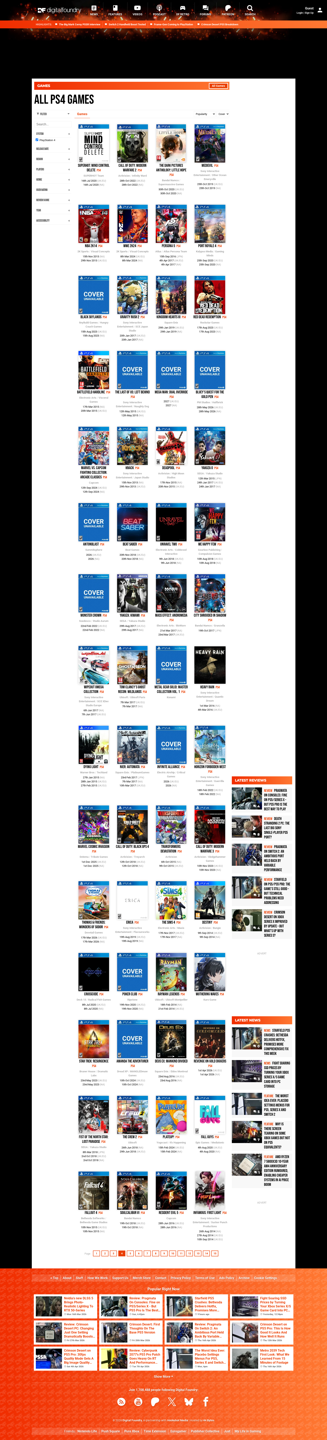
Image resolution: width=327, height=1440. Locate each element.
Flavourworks (142, 931)
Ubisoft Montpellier (177, 999)
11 (181, 1253)
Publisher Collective (205, 1431)
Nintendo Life (87, 1431)
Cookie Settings (265, 1278)
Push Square (110, 1431)
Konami (171, 697)
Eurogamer (178, 1431)
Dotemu (84, 856)
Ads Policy (226, 1278)
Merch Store (142, 1278)
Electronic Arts (87, 397)
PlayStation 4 (47, 140)
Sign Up (309, 12)
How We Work (98, 1278)
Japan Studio (141, 477)
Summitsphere (93, 549)
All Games (218, 86)
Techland (102, 772)
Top (54, 1278)
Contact (160, 1278)
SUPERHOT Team (94, 175)
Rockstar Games (210, 322)
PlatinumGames (140, 772)
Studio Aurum (100, 620)
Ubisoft (124, 697)
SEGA (200, 473)
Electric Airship (166, 772)
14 (206, 1253)
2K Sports (83, 251)
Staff (79, 1278)
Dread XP (122, 1071)
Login (300, 12)
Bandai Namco (170, 180)
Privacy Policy (181, 1278)
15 (215, 1253)
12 (189, 1253)
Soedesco (85, 620)
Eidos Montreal (179, 1071)
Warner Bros (87, 772)
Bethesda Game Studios (93, 1222)
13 (198, 1253)
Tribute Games (99, 856)
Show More (163, 1377)
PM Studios (203, 402)
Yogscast (162, 1142)
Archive (244, 1278)
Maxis (180, 927)
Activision (124, 175)
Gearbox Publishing (209, 549)
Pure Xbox (131, 1431)
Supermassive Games (171, 184)
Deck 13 (81, 999)
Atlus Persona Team (175, 251)
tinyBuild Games (88, 322)
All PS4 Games (64, 99)
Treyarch (139, 856)
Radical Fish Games (99, 999)
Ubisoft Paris (137, 697)
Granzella (219, 625)
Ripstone (132, 999)
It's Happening (178, 1142)
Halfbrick (217, 402)
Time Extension (155, 1431)
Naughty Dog (141, 406)
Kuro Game (209, 999)
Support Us (120, 1278)
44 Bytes (208, 1420)
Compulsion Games (210, 553)
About (67, 1278)
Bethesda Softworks (93, 1218)
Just (227, 1431)
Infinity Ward (139, 175)
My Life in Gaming (248, 1431)
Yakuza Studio (214, 473)
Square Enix (171, 322)
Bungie (217, 927)
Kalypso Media (204, 251)
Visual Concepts (100, 251)
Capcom (94, 482)
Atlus (158, 251)
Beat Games (132, 549)
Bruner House (87, 1071)
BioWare (181, 625)
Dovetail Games (94, 932)
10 (172, 1253)
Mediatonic (217, 1142)
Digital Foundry (132, 1420)
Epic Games (202, 1142)
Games (43, 86)
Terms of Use (205, 1278)
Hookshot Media (177, 1420)
